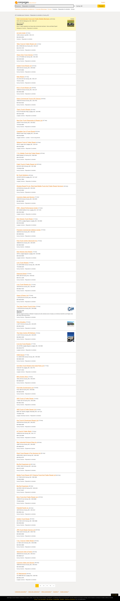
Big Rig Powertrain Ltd (24, 464)
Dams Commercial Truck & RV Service (29, 98)
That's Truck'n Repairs (24, 109)
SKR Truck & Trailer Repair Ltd (26, 409)
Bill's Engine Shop (22, 376)
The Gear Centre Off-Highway (26, 333)
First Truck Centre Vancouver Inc (27, 240)
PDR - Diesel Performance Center (27, 208)
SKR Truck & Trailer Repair (25, 398)
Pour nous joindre (42, 599)
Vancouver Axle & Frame (24, 551)
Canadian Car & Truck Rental (26, 131)
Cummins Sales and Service (25, 197)
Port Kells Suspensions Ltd (25, 387)
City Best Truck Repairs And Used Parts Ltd (30, 365)
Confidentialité (56, 599)
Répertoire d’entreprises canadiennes (24, 9)
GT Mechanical (21, 573)
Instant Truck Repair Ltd (24, 65)
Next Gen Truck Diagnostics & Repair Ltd (29, 120)
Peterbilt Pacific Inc (23, 508)
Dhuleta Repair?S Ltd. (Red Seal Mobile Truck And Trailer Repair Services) (40, 186)
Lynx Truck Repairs (23, 262)
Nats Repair (20, 76)
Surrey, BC (79, 6)
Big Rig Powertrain (22, 486)
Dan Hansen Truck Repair (25, 219)
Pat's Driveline (21, 322)
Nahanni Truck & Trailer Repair (26, 142)
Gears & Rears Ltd (22, 295)
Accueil (35, 599)
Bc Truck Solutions (22, 175)
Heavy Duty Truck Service (25, 55)
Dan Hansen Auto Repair (24, 251)
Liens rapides (114, 594)
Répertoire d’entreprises (70, 599)
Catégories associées (20, 591)
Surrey (49, 9)
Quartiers (55, 591)
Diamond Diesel (22, 273)
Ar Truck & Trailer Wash (24, 431)
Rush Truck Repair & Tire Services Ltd (29, 453)
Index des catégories (33, 591)
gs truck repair (21, 33)
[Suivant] (53, 585)
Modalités (62, 599)
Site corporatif (49, 599)
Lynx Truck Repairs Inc (24, 284)
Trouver (101, 6)
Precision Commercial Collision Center (29, 230)
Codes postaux (64, 591)
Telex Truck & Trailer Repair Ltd (26, 44)
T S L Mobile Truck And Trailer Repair (28, 153)
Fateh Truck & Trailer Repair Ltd (27, 164)
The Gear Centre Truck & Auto (26, 306)
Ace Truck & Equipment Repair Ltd (27, 420)
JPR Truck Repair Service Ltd (26, 530)
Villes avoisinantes (46, 591)
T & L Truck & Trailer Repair (25, 540)
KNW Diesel (20, 355)
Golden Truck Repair (23, 519)
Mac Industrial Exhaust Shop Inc (27, 442)
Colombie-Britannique (41, 9)
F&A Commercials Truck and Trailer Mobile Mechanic (33, 19)
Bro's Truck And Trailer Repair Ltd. (27, 497)
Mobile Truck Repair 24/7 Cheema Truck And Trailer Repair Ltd (36, 475)
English (103, 2)
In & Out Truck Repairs (24, 344)
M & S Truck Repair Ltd (24, 87)
